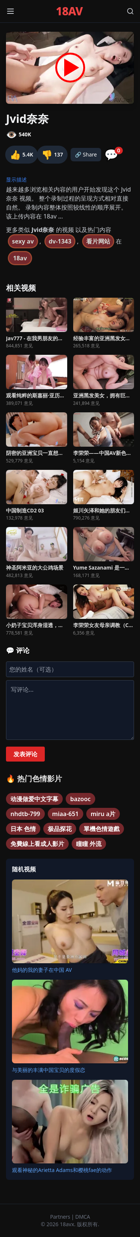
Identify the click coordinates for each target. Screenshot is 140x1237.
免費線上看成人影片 (37, 844)
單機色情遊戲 (101, 829)
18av (20, 258)
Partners (60, 1216)
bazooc (80, 799)
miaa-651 (65, 814)
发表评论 (25, 754)
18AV (69, 11)
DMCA (82, 1216)
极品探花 (60, 829)
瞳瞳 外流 (89, 844)
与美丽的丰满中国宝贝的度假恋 (48, 1069)
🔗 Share (86, 154)
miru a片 (103, 814)
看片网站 (98, 241)
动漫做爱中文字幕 (34, 799)
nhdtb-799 (25, 814)
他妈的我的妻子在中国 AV (42, 969)
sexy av (23, 241)
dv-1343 (60, 241)
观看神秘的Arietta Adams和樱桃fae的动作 (62, 1170)
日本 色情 (23, 829)
